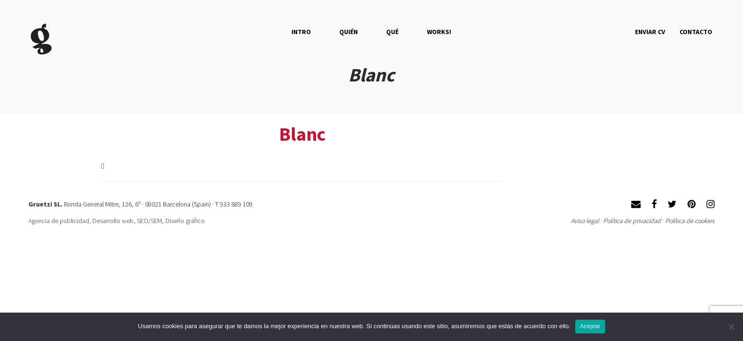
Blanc (302, 134)
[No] (731, 327)
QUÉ (392, 31)
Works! (439, 31)
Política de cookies (690, 220)
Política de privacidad (632, 220)
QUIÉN (348, 31)
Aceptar (590, 326)
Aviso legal (585, 220)
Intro (301, 31)
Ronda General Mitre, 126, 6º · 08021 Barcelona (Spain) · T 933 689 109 (158, 204)
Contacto (696, 31)
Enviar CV (650, 31)
